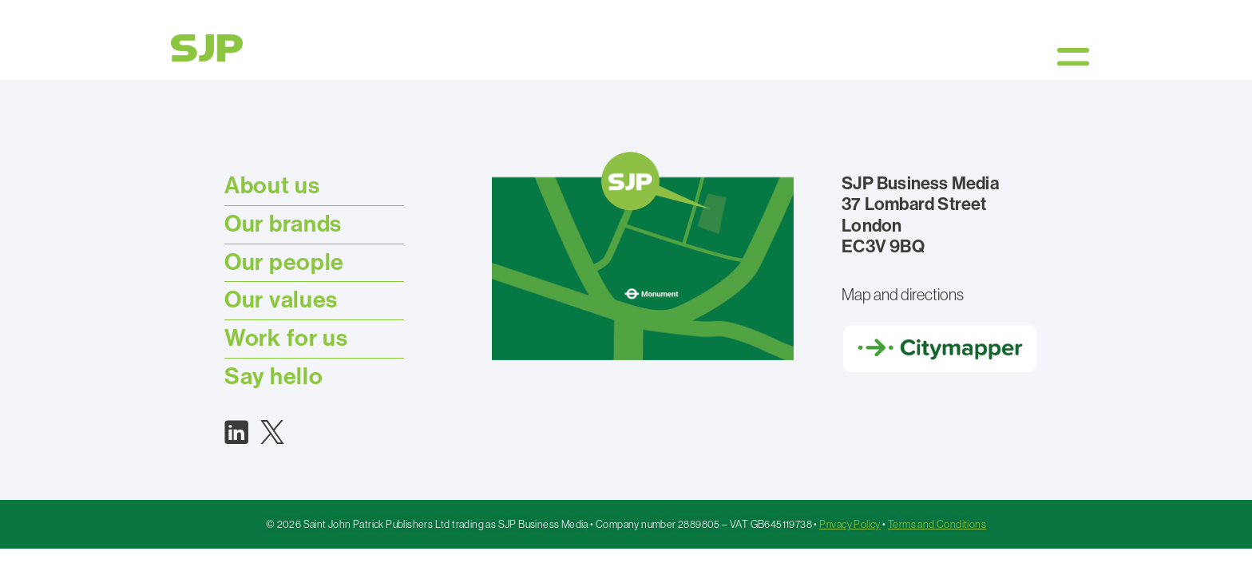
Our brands (283, 224)
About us (272, 186)
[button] (1073, 56)
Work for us (286, 338)
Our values (281, 300)
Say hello (273, 377)
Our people (284, 262)
